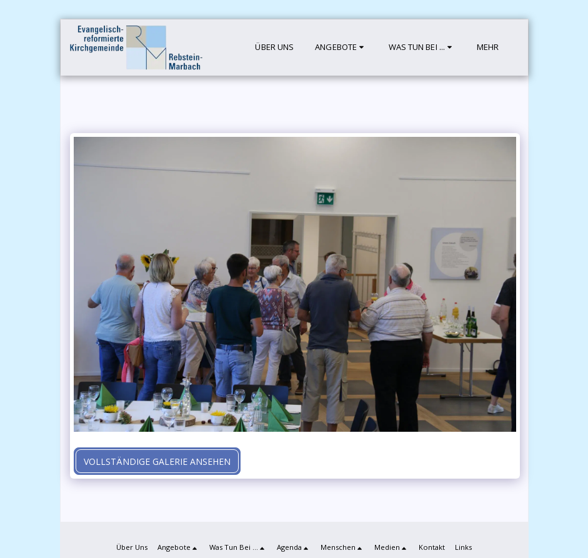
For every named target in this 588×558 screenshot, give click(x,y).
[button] (341, 47)
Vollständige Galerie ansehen (157, 461)
